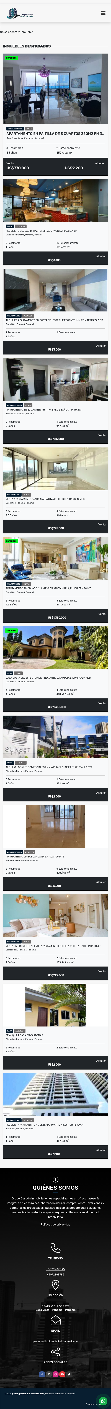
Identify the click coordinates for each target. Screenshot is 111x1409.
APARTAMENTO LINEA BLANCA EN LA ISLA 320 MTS (35, 856)
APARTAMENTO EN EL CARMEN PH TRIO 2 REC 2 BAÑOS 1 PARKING (44, 409)
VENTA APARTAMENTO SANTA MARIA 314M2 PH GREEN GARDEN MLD (45, 499)
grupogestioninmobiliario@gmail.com (55, 1341)
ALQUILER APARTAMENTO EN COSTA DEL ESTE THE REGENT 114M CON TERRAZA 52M (54, 320)
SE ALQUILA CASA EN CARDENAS (24, 1035)
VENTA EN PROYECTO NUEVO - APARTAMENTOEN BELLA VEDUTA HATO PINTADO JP (53, 946)
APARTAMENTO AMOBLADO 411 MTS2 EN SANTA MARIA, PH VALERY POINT (48, 588)
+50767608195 (55, 1269)
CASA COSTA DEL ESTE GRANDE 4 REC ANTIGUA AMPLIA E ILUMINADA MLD (48, 677)
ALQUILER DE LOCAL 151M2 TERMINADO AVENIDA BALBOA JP (41, 230)
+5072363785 (55, 1274)
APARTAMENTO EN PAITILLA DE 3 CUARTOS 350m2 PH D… (55, 134)
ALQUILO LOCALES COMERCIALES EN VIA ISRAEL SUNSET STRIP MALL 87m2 (49, 767)
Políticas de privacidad (55, 1224)
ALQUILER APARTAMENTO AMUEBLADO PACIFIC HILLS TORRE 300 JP (45, 1124)
